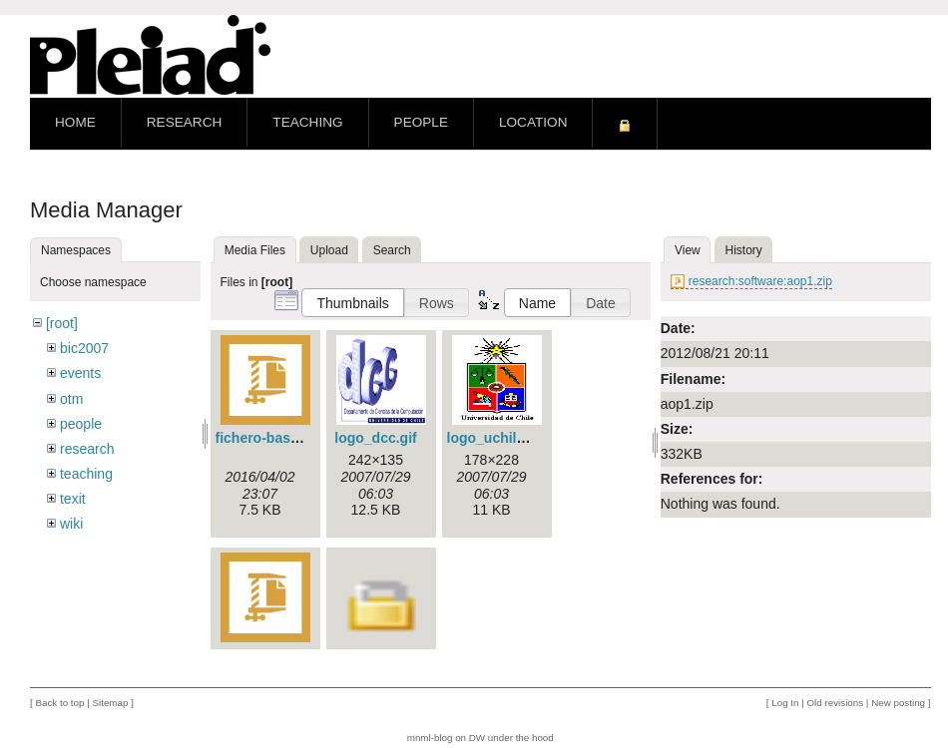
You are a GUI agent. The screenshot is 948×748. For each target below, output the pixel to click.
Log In (784, 702)
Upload (329, 250)
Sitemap (110, 702)
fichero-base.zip (269, 438)
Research (185, 122)
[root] (62, 323)
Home (75, 122)
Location (533, 122)
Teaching (307, 122)
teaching (86, 474)
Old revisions (835, 702)
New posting (898, 702)
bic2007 (84, 348)
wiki (71, 524)
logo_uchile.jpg (498, 438)
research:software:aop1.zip (760, 281)
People (421, 122)
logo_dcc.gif (375, 438)
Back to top (59, 702)
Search (392, 250)
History (743, 250)
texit (73, 499)
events (80, 373)
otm (71, 399)
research (87, 449)
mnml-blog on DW (446, 737)
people (81, 424)
